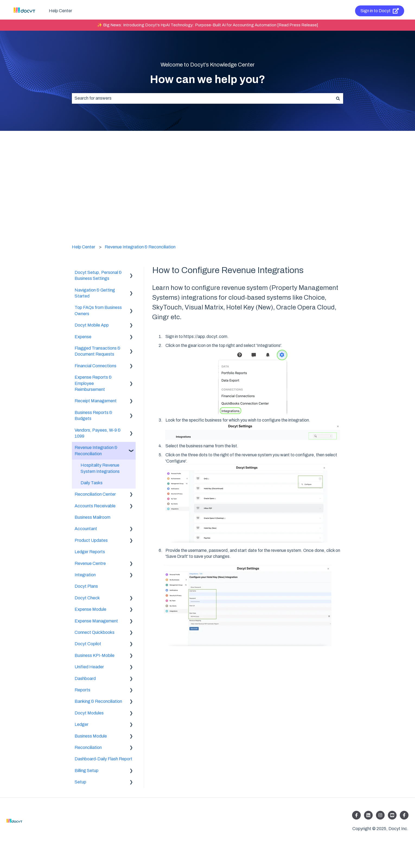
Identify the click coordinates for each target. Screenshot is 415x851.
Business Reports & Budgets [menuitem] (93, 415)
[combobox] (202, 98)
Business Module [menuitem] (91, 736)
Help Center (60, 10)
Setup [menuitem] (80, 782)
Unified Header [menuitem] (89, 667)
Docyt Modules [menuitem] (89, 713)
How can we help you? (207, 79)
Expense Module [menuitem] (90, 609)
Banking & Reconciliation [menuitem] (98, 701)
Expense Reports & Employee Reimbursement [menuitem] (93, 383)
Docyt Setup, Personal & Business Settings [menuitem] (98, 275)
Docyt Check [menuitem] (87, 598)
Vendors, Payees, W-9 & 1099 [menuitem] (98, 433)
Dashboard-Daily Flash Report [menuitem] (103, 759)
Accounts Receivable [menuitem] (95, 506)
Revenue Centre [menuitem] (90, 563)
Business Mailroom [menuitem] (92, 517)
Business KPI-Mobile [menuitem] (94, 655)
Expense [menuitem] (83, 336)
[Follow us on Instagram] (380, 815)
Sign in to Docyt (379, 11)
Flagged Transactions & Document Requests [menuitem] (97, 351)
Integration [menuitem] (85, 574)
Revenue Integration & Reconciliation (140, 247)
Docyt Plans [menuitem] (86, 586)
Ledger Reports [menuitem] (90, 551)
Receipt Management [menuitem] (96, 400)
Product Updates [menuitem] (91, 540)
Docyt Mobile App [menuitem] (92, 325)
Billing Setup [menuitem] (86, 770)
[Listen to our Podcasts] (392, 815)
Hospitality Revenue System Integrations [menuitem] (100, 468)
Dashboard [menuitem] (85, 678)
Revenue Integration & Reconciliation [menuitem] (96, 450)
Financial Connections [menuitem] (95, 365)
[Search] (338, 98)
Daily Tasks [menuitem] (92, 482)
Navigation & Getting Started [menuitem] (95, 293)
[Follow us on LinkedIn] (368, 815)
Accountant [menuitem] (86, 528)
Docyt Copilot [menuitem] (88, 643)
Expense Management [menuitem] (96, 621)
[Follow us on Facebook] (356, 815)
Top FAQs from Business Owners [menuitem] (98, 310)
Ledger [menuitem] (81, 724)
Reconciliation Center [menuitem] (95, 494)
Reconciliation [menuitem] (88, 747)
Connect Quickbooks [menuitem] (94, 632)
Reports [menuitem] (82, 690)
